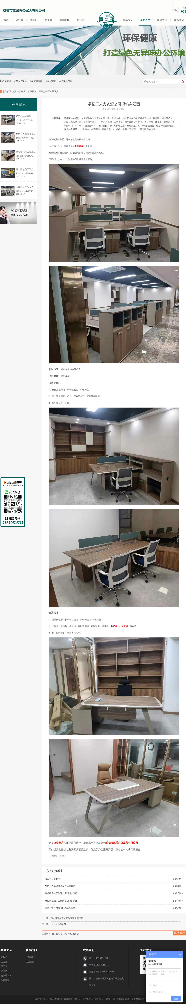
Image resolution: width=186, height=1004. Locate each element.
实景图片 (145, 20)
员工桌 (124, 626)
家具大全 (128, 20)
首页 (6, 20)
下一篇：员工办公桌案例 (54, 924)
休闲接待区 (6, 980)
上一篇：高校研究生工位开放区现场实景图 (62, 918)
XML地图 (110, 999)
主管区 (34, 20)
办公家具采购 (35, 81)
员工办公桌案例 (52, 879)
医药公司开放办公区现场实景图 (60, 908)
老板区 (19, 20)
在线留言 (30, 962)
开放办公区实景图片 (48, 91)
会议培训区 (6, 975)
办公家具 (79, 146)
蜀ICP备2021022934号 (93, 999)
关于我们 (81, 20)
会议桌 (114, 626)
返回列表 (179, 933)
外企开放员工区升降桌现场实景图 (61, 901)
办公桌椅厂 (50, 81)
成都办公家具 (20, 81)
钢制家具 (64, 20)
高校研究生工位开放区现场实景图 (61, 893)
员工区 (48, 20)
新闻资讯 (162, 20)
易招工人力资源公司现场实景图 (60, 886)
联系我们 (31, 950)
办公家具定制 (65, 81)
